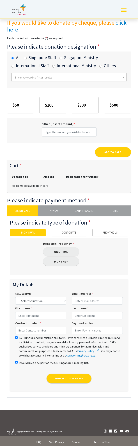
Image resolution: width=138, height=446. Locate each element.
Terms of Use (102, 442)
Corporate (69, 232)
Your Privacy (56, 442)
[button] (123, 9)
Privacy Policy (88, 351)
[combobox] (69, 77)
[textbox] (69, 77)
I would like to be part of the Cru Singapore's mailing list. (54, 363)
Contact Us (79, 442)
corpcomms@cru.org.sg (81, 355)
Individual (28, 232)
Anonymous (110, 232)
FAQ (38, 442)
